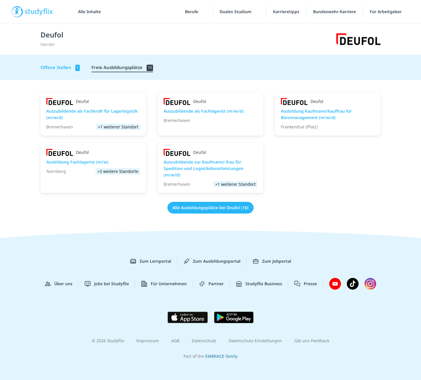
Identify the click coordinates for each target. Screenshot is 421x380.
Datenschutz (204, 340)
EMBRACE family (221, 356)
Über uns (58, 284)
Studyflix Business (259, 284)
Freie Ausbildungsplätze (122, 67)
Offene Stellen (60, 67)
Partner (211, 284)
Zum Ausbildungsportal (212, 261)
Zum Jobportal (272, 261)
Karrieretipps (286, 11)
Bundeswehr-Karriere (334, 11)
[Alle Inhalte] (87, 11)
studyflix (39, 11)
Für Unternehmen (164, 284)
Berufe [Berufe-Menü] (192, 11)
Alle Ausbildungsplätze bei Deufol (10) (210, 207)
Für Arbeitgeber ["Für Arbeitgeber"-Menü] (386, 11)
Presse (305, 284)
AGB (175, 340)
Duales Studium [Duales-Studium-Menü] (236, 11)
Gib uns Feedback (311, 340)
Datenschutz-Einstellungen (255, 340)
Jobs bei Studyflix (107, 284)
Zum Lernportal (150, 261)
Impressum (147, 340)
